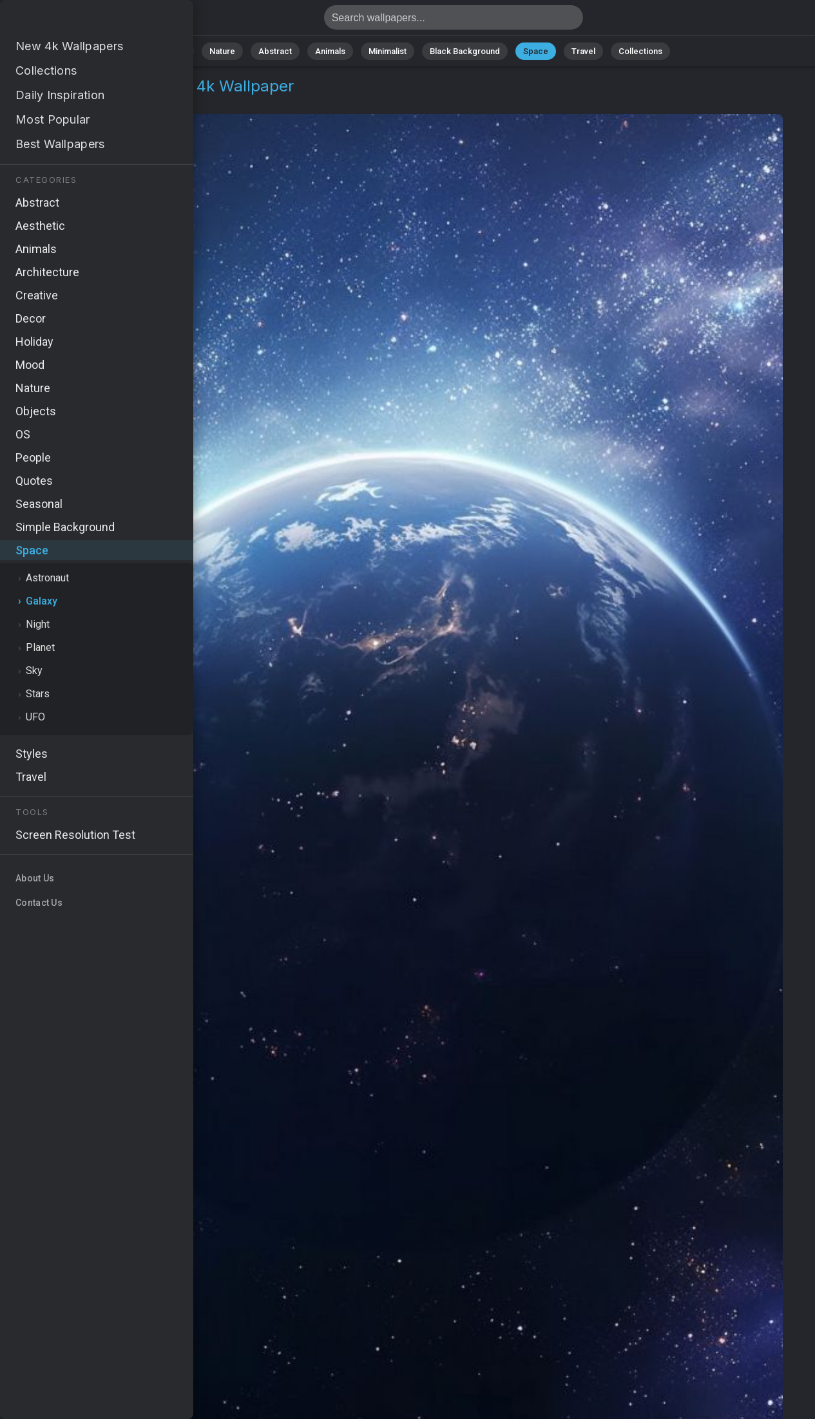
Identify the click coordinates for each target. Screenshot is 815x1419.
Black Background (465, 51)
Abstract (275, 51)
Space (535, 51)
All (181, 51)
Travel (583, 51)
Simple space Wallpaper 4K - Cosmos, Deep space (77, 21)
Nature (222, 51)
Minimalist (388, 51)
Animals (330, 51)
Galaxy (95, 101)
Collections (640, 51)
